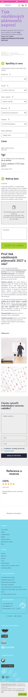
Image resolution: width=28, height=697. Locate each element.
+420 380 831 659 (7, 604)
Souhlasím (22, 694)
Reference (3, 556)
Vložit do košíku (14, 245)
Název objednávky (6, 131)
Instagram (18, 616)
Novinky (3, 553)
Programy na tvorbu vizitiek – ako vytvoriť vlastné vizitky (14, 591)
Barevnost (4, 108)
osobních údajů (9, 451)
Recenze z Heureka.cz (14, 513)
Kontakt (3, 558)
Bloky (2, 544)
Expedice (3, 119)
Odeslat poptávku (14, 455)
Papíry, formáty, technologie (8, 582)
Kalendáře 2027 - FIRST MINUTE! (9, 53)
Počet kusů (4, 74)
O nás (2, 561)
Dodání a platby (5, 563)
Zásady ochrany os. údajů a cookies (10, 565)
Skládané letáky (5, 534)
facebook (10, 616)
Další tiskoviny (5, 54)
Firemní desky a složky (7, 542)
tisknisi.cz (3, 52)
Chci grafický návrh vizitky (7, 577)
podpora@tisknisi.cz (7, 606)
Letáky (3, 532)
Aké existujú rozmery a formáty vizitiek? (11, 587)
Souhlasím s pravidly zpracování (14, 450)
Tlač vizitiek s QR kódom (7, 584)
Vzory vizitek (4, 530)
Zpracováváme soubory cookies (8, 684)
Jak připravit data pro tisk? (7, 580)
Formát (3, 86)
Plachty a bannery (5, 539)
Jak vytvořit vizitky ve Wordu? (8, 594)
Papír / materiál (5, 97)
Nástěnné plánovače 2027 (17, 54)
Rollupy (3, 537)
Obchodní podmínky (6, 568)
